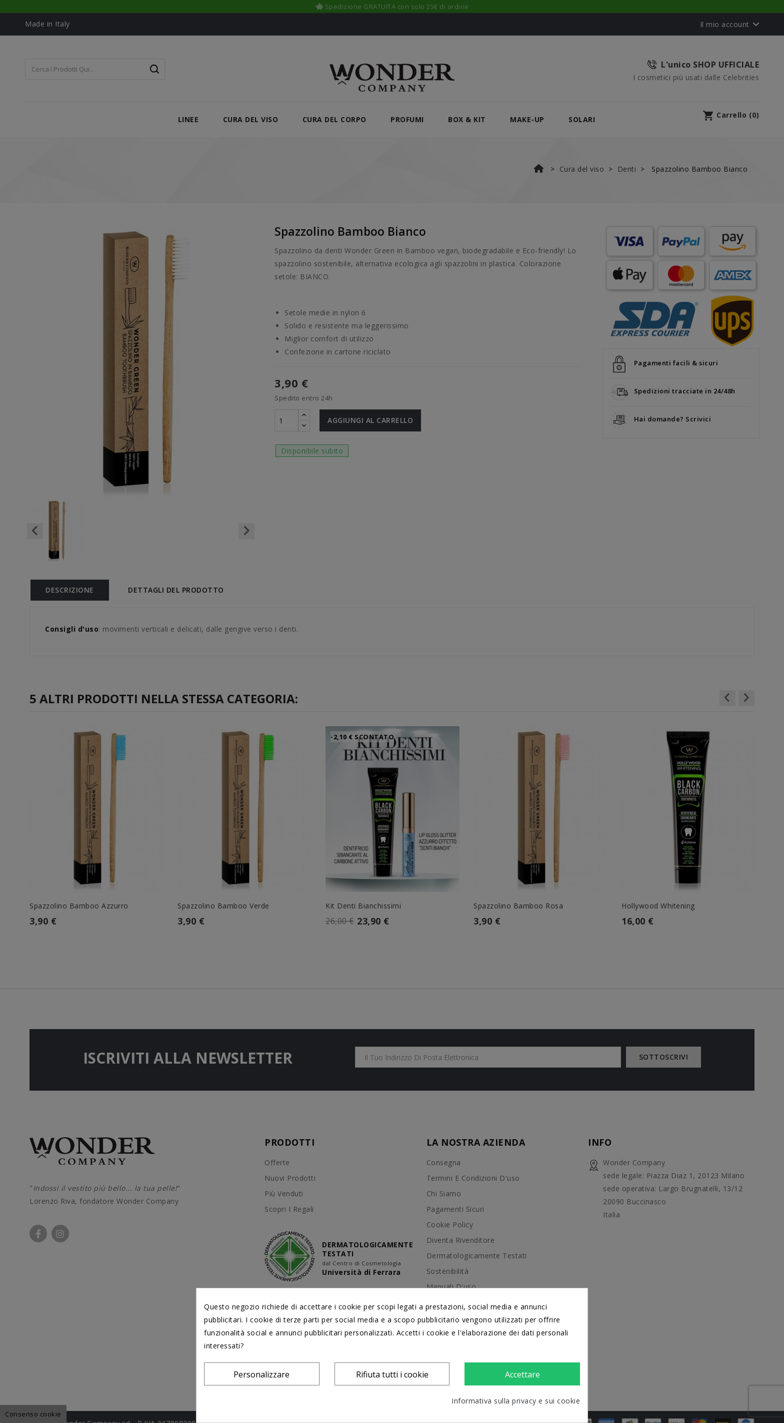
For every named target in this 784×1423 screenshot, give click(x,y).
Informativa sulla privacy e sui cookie (516, 1400)
